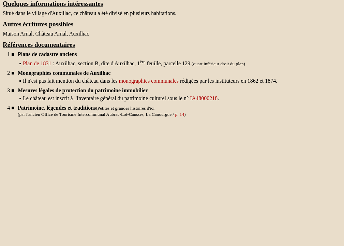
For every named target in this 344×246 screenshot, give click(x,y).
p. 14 (179, 114)
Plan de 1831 (37, 63)
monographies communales (149, 81)
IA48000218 (204, 98)
